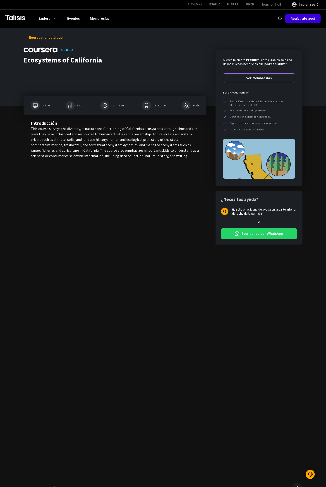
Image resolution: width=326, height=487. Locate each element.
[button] (48, 19)
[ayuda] (310, 474)
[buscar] (280, 18)
